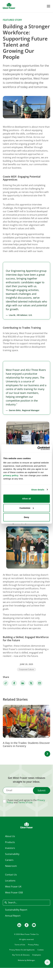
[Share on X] (31, 683)
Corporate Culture (26, 669)
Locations (10, 880)
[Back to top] (47, 962)
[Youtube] (34, 925)
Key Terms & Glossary (21, 955)
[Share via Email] (39, 683)
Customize (27, 508)
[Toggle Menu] (48, 6)
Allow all (26, 498)
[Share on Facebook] (14, 683)
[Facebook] (27, 925)
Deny (26, 517)
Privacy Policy (33, 944)
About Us (10, 836)
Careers (9, 860)
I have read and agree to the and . (26, 801)
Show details (37, 489)
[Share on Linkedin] (22, 683)
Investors (10, 848)
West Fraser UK (13, 886)
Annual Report (12, 915)
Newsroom (11, 865)
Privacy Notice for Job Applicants (22, 950)
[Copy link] (5, 683)
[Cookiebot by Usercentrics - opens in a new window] (38, 448)
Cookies (40, 950)
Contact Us (11, 874)
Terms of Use (25, 802)
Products (10, 842)
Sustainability (12, 854)
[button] (47, 754)
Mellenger (31, 960)
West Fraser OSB (14, 892)
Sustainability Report (16, 909)
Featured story (12, 19)
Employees (36, 955)
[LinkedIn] (19, 925)
